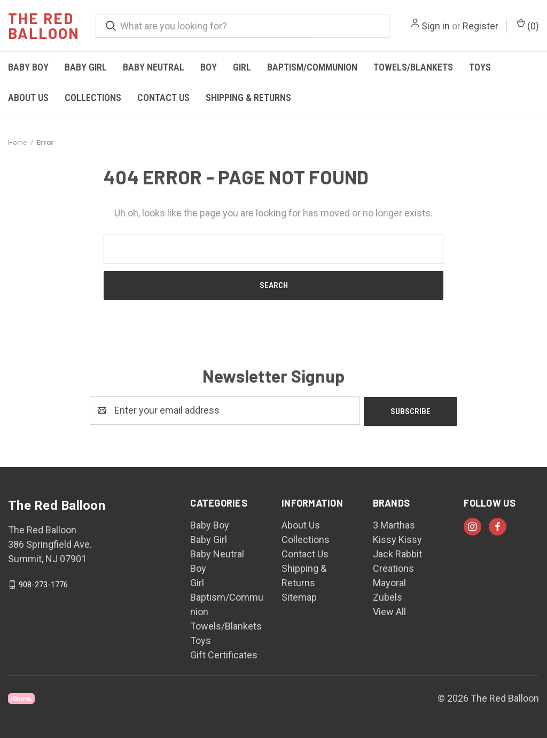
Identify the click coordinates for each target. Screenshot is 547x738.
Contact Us (163, 97)
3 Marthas (394, 524)
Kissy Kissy (397, 538)
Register (480, 26)
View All (389, 610)
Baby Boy (28, 67)
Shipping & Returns (248, 97)
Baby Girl (86, 67)
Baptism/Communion (312, 67)
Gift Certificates (223, 653)
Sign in (435, 26)
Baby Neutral (153, 67)
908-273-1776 (43, 583)
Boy (208, 67)
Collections (93, 97)
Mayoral (389, 581)
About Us (28, 97)
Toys (480, 67)
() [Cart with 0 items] (528, 25)
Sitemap (299, 596)
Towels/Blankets (413, 67)
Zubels (387, 596)
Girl (242, 67)
